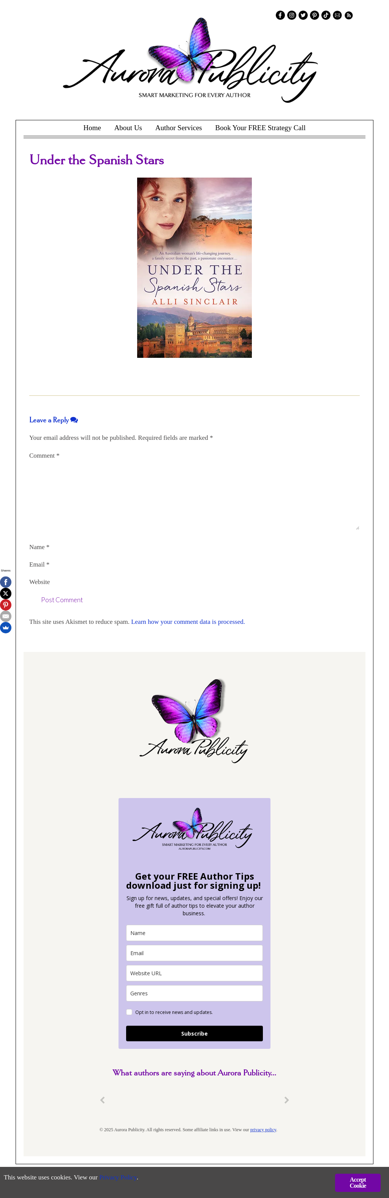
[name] (194, 933)
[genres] (194, 993)
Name (39, 547)
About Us (128, 128)
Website (39, 582)
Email (39, 564)
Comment (44, 455)
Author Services (178, 128)
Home (92, 128)
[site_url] (194, 973)
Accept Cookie (357, 1182)
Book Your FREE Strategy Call (260, 128)
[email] (194, 953)
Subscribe (194, 1033)
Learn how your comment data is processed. (188, 621)
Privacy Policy (118, 1177)
